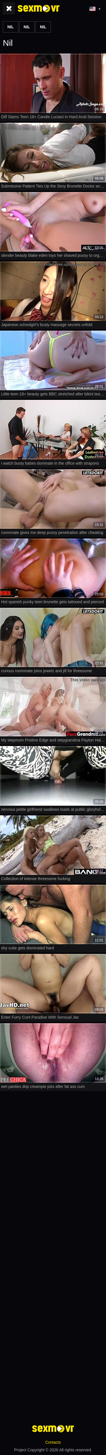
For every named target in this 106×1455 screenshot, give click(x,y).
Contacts (53, 1442)
